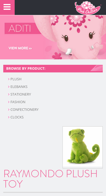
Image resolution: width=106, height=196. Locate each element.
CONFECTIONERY (23, 109)
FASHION (17, 101)
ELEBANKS (17, 86)
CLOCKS (16, 117)
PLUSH (14, 78)
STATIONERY (19, 94)
